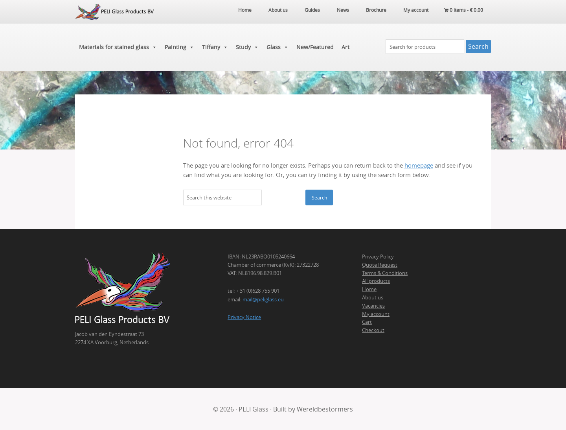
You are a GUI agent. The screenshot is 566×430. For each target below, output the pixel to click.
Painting (179, 47)
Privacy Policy (378, 256)
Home (369, 289)
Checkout (373, 330)
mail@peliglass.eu (263, 299)
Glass (277, 47)
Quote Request (379, 264)
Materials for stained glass (118, 47)
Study (247, 47)
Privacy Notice (244, 317)
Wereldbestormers (325, 409)
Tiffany (215, 47)
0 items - (463, 10)
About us (372, 297)
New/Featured (315, 47)
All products (376, 280)
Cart (367, 321)
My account (376, 313)
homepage (418, 165)
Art (345, 47)
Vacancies (373, 305)
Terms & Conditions (385, 273)
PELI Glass (253, 409)
